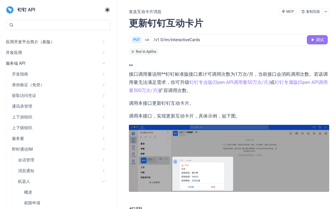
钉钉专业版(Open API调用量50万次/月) (229, 82)
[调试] (317, 39)
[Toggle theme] (107, 9)
